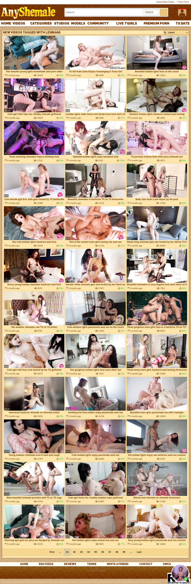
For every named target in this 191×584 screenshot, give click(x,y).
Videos (18, 23)
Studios (61, 23)
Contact (145, 564)
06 (102, 552)
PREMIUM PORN (156, 23)
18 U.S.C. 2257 (95, 569)
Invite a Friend (118, 564)
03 (81, 552)
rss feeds (46, 564)
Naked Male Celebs (165, 2)
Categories (41, 23)
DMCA (167, 564)
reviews (70, 564)
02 (74, 552)
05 (95, 552)
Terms (91, 564)
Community (98, 23)
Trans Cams (183, 2)
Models (78, 23)
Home (6, 23)
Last (139, 552)
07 (110, 552)
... (131, 552)
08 (117, 552)
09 (124, 552)
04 (88, 552)
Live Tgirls (126, 23)
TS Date (183, 23)
